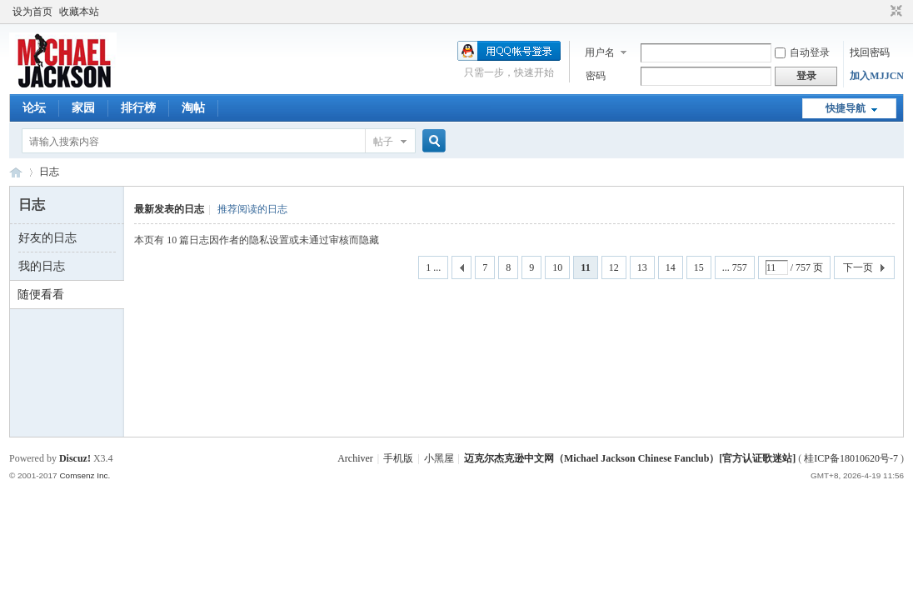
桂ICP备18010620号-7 (851, 458)
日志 (49, 172)
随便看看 (40, 294)
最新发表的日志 (169, 209)
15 (699, 267)
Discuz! (75, 458)
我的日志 (41, 266)
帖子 (383, 142)
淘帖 (193, 108)
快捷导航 (846, 108)
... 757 (734, 267)
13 (642, 267)
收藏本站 (79, 12)
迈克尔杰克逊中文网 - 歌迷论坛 (15, 172)
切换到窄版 (894, 11)
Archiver (355, 458)
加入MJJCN (877, 76)
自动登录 (802, 52)
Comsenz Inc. (84, 475)
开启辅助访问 (880, 11)
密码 (596, 76)
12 (614, 267)
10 (557, 267)
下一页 (858, 267)
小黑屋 (439, 458)
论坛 (34, 108)
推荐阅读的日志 (252, 209)
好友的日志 (47, 238)
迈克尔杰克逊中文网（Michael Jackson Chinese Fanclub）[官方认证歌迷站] (630, 458)
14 (671, 267)
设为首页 (32, 12)
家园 (83, 108)
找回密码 (870, 52)
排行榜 (138, 108)
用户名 (600, 52)
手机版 (398, 458)
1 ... (433, 267)
